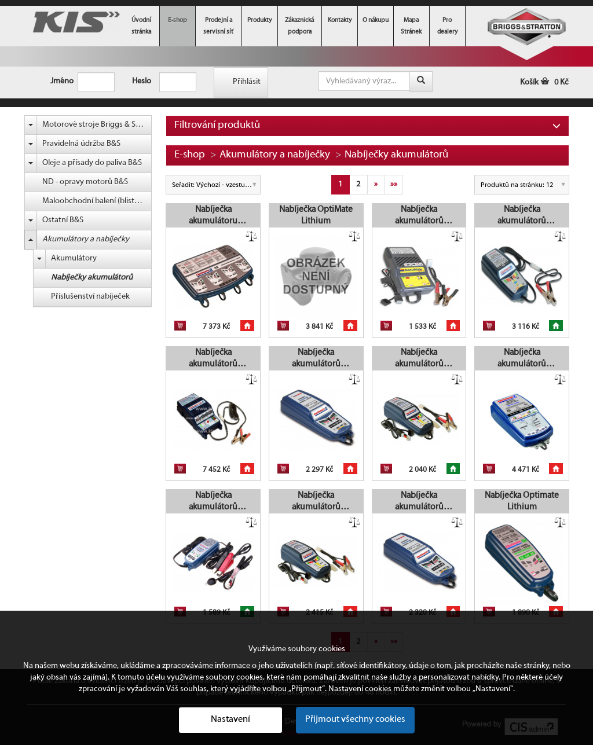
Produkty (259, 20)
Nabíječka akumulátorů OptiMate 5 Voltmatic (419, 502)
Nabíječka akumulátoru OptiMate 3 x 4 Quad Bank (213, 216)
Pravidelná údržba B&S (81, 144)
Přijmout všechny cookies (355, 719)
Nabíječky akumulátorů (92, 277)
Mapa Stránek (411, 26)
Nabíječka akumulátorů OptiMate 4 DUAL (419, 359)
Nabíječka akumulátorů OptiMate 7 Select (522, 359)
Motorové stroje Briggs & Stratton (97, 124)
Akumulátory (74, 258)
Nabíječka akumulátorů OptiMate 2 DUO (213, 502)
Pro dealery (447, 26)
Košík (544, 82)
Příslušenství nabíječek (90, 296)
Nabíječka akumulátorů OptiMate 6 (521, 216)
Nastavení (230, 719)
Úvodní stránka (141, 26)
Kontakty (340, 20)
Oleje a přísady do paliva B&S (92, 163)
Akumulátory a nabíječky (85, 239)
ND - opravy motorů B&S (85, 182)
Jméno (55, 81)
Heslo (137, 81)
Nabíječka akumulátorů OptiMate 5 (316, 359)
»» (393, 184)
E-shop (177, 20)
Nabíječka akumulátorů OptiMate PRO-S (213, 359)
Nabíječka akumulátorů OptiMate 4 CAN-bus (315, 502)
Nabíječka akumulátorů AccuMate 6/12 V (419, 216)
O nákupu (376, 20)
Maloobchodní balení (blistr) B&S (97, 201)
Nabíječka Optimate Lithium (522, 501)
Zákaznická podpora (299, 26)
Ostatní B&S (62, 220)
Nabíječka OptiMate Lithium (316, 215)
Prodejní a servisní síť (218, 26)
